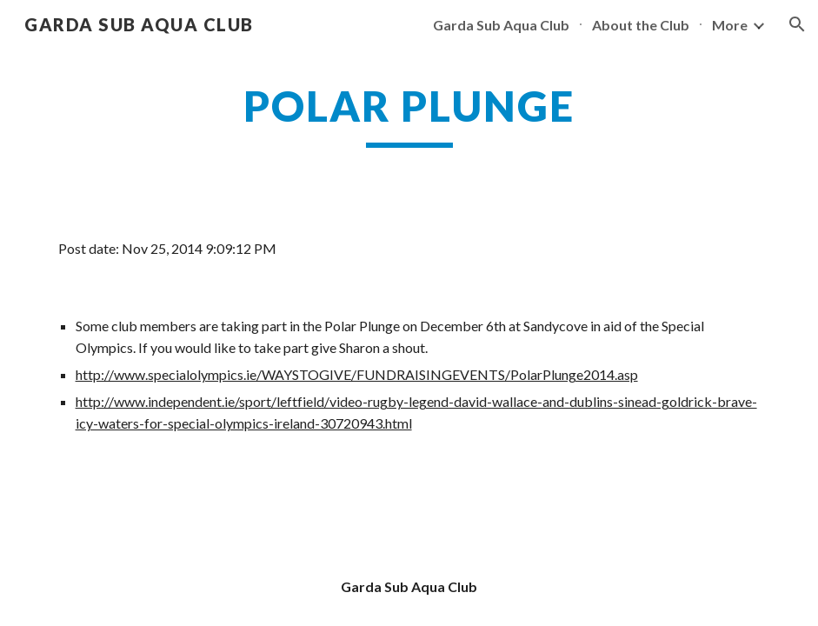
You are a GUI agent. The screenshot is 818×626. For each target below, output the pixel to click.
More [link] (730, 25)
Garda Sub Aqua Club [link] (501, 25)
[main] (409, 114)
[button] (797, 24)
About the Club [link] (640, 25)
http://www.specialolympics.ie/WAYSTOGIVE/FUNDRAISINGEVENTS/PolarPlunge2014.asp (357, 374)
